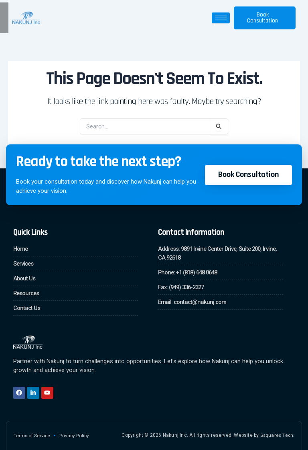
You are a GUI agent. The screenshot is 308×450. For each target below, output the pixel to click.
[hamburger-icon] (221, 14)
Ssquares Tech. (277, 435)
